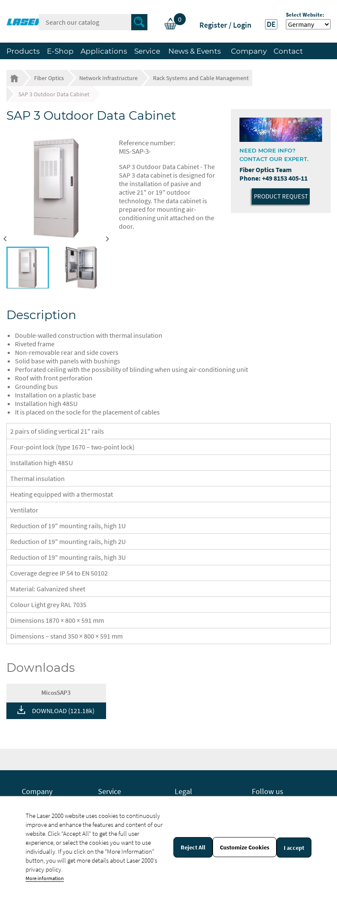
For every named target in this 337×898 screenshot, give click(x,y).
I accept (294, 848)
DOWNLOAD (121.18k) (63, 710)
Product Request (281, 196)
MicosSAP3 (56, 692)
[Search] (93, 22)
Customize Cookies (244, 847)
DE (271, 24)
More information (45, 878)
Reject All (193, 847)
